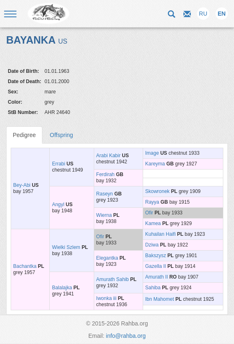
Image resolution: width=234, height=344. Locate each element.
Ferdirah (105, 174)
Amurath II (156, 277)
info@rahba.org (126, 335)
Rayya (152, 202)
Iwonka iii (106, 298)
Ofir (149, 213)
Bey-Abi (21, 185)
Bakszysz (155, 255)
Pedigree (24, 135)
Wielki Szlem (66, 247)
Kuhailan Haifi (160, 234)
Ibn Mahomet (159, 299)
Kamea (153, 223)
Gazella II (155, 266)
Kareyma (155, 164)
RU (203, 13)
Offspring (61, 135)
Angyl (58, 204)
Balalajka (62, 288)
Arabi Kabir (108, 155)
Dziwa (152, 245)
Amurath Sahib (112, 279)
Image (152, 153)
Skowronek (157, 191)
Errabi (58, 164)
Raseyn (104, 194)
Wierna (104, 215)
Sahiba (152, 288)
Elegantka (107, 258)
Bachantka (25, 266)
